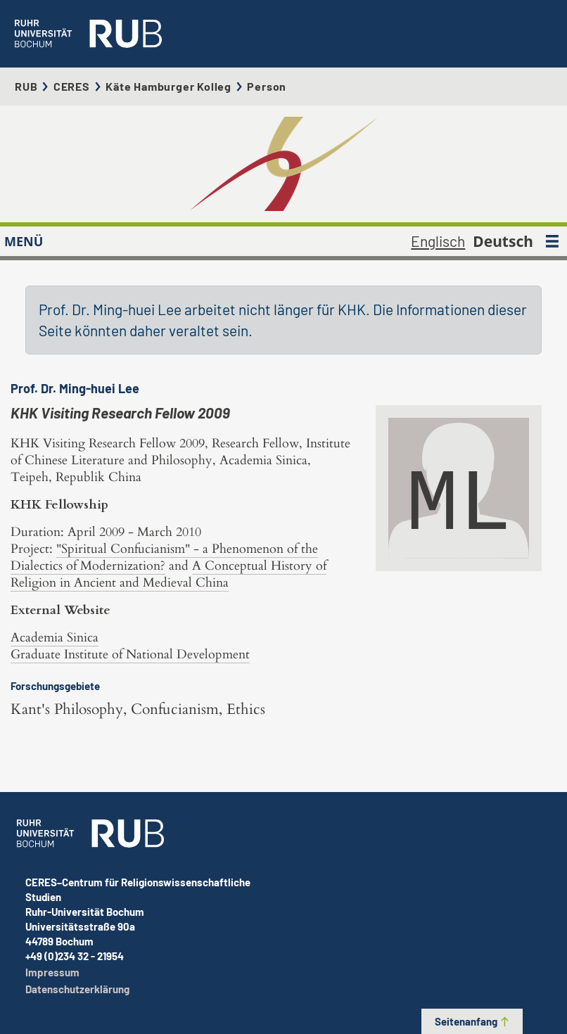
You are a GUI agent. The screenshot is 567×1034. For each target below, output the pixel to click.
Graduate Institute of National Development (130, 654)
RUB (26, 86)
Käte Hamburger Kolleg (168, 86)
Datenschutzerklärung (77, 989)
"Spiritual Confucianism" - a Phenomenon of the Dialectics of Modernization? (164, 557)
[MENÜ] (552, 241)
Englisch (438, 241)
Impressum (52, 972)
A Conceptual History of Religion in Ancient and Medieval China (168, 574)
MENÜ (23, 241)
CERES (71, 86)
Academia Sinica (54, 637)
